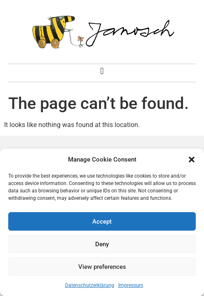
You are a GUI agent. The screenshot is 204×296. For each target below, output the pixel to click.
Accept (102, 221)
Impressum (130, 285)
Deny (102, 244)
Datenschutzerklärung (89, 285)
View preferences (102, 267)
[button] (192, 159)
